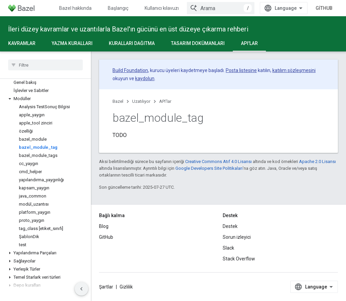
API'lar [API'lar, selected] (249, 43)
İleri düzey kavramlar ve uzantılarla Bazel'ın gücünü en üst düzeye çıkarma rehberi (128, 29)
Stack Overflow (239, 258)
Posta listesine (241, 70)
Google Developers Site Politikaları (209, 168)
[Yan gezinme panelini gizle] (81, 289)
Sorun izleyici (237, 237)
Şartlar (106, 287)
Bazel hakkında (75, 8)
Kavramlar (21, 43)
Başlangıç (118, 8)
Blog (103, 226)
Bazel (118, 101)
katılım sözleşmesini (294, 70)
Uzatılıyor (141, 101)
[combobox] (220, 8)
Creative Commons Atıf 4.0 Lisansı (218, 161)
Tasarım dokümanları (198, 43)
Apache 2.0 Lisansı (317, 161)
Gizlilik (126, 287)
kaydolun (144, 78)
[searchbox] (45, 65)
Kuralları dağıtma (132, 43)
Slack (228, 248)
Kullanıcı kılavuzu (162, 8)
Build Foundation (130, 70)
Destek (230, 226)
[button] (45, 99)
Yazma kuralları (72, 43)
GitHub (324, 8)
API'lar (165, 101)
